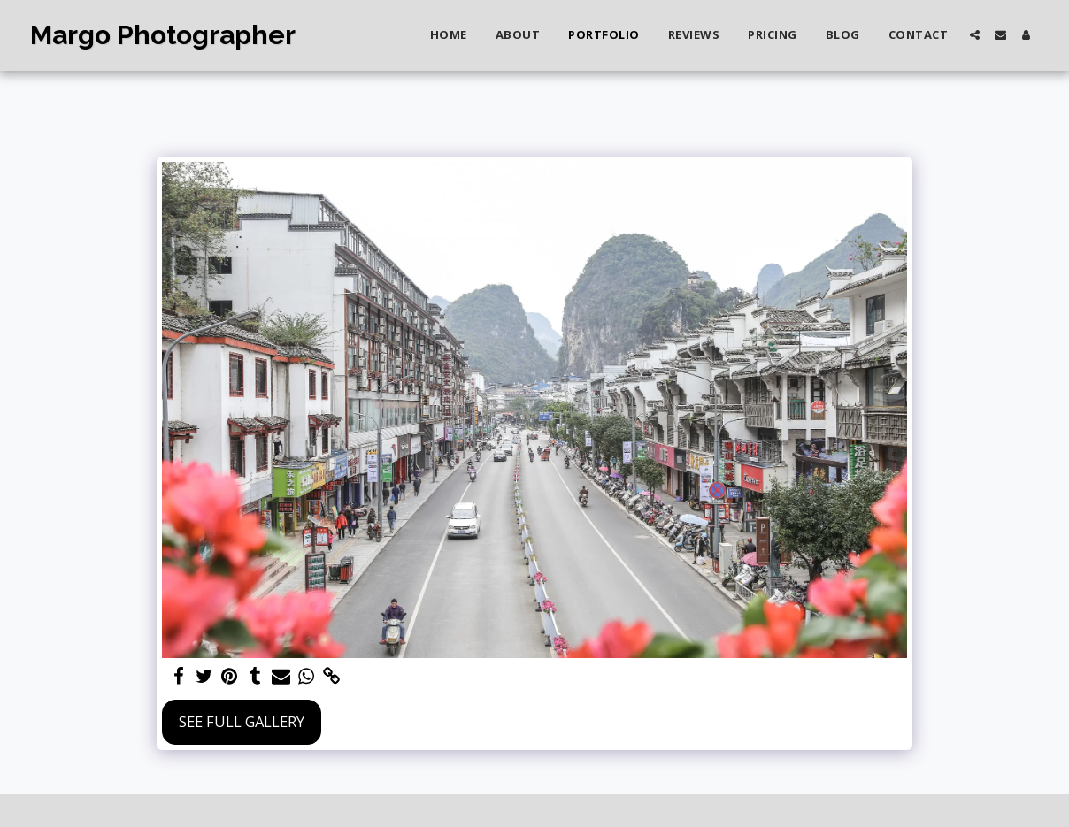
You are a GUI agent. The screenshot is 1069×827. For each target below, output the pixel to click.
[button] (975, 35)
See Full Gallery (241, 721)
